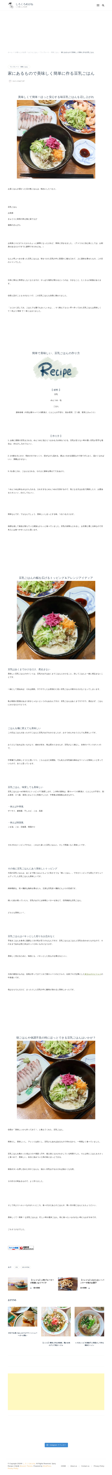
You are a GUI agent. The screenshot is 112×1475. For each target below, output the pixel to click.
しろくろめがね (24, 4)
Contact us (85, 1466)
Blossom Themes (26, 1466)
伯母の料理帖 (26, 1267)
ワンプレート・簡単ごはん (19, 67)
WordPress (47, 1466)
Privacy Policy (13, 1468)
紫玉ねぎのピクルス (93, 974)
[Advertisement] (56, 30)
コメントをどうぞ (18, 81)
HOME (63, 1466)
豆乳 (16, 1267)
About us (73, 1466)
